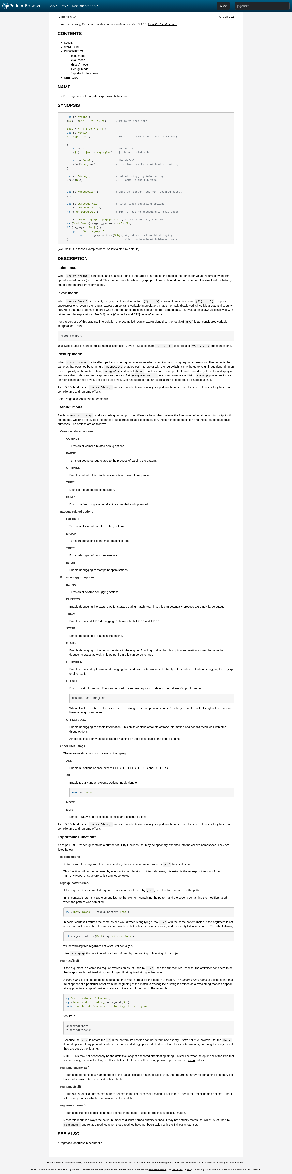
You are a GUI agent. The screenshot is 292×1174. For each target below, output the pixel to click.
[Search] (262, 6)
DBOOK (98, 1162)
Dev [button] (63, 6)
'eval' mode (78, 60)
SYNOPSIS (71, 47)
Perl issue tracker (157, 1169)
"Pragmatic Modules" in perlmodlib (86, 399)
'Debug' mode (79, 69)
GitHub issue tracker (143, 1162)
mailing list (177, 1169)
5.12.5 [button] (50, 6)
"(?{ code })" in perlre (113, 314)
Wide (223, 6)
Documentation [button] (84, 6)
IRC (189, 1169)
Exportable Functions (84, 73)
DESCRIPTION (74, 51)
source (65, 17)
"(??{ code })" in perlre (148, 314)
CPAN (73, 17)
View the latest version (162, 24)
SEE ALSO (71, 77)
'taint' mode (78, 55)
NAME (68, 42)
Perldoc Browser (21, 6)
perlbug (191, 1060)
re (59, 16)
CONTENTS (70, 33)
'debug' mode (79, 64)
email (160, 1162)
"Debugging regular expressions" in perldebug (158, 379)
